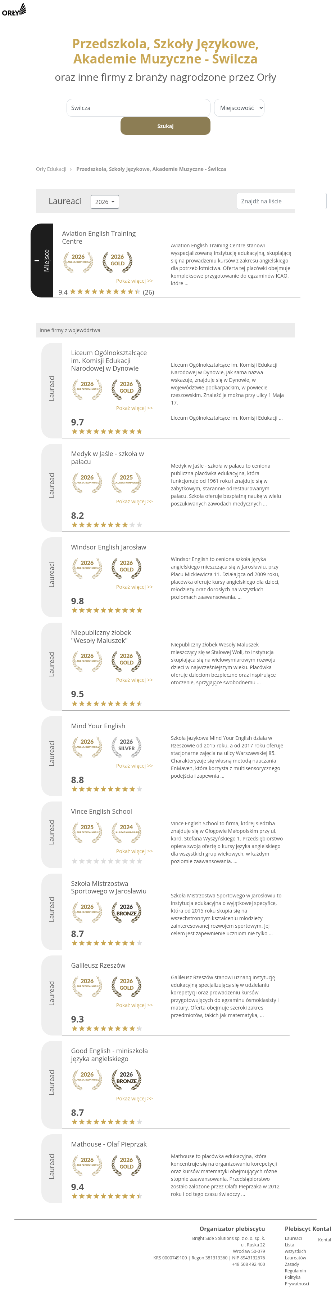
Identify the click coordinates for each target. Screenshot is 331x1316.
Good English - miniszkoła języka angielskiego (109, 1054)
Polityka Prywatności (297, 1280)
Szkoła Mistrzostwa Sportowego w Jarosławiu (109, 887)
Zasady (292, 1264)
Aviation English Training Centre (99, 237)
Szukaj (165, 126)
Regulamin (295, 1271)
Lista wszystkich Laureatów (295, 1251)
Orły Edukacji (51, 168)
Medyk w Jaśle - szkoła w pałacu (107, 457)
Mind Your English (98, 725)
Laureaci (293, 1238)
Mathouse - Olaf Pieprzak (109, 1144)
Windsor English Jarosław (108, 547)
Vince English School (101, 811)
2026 (102, 202)
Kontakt (321, 1240)
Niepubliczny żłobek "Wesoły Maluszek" (101, 636)
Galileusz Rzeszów (98, 965)
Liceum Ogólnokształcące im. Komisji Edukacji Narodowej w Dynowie (109, 360)
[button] (106, 280)
